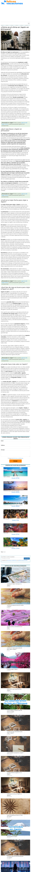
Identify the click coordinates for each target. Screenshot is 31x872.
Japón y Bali (5, 532)
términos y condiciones (18, 458)
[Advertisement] (15, 13)
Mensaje (3, 449)
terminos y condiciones (11, 560)
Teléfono (3, 445)
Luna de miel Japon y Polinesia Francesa (11, 490)
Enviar (16, 461)
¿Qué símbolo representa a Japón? (15, 752)
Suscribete (27, 558)
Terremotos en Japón (12, 836)
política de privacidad (22, 560)
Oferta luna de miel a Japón (8, 546)
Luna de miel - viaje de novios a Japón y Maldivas (12, 504)
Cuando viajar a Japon (12, 669)
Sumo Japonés (6, 518)
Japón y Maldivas (6, 476)
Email (2, 440)
